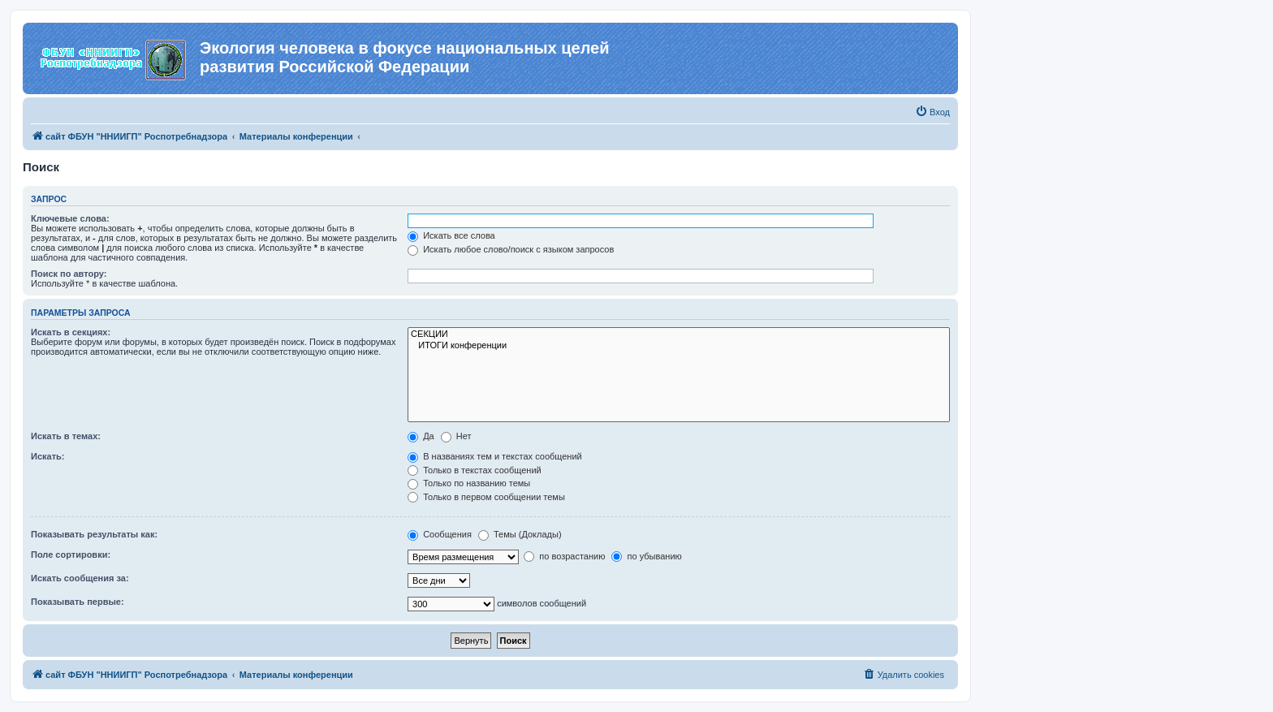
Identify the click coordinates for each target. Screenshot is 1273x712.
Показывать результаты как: (94, 534)
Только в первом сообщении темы (486, 497)
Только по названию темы (469, 483)
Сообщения (440, 534)
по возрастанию (564, 556)
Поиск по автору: (68, 273)
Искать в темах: (66, 436)
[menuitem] (932, 112)
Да (421, 436)
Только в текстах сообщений (475, 470)
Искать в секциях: (70, 332)
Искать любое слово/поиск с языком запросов (511, 249)
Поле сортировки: (70, 554)
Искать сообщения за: (80, 578)
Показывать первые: (77, 601)
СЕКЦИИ (678, 334)
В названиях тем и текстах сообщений (495, 456)
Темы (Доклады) (520, 534)
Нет (456, 436)
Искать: (47, 456)
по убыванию (646, 556)
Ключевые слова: (70, 218)
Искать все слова (451, 235)
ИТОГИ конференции (678, 346)
